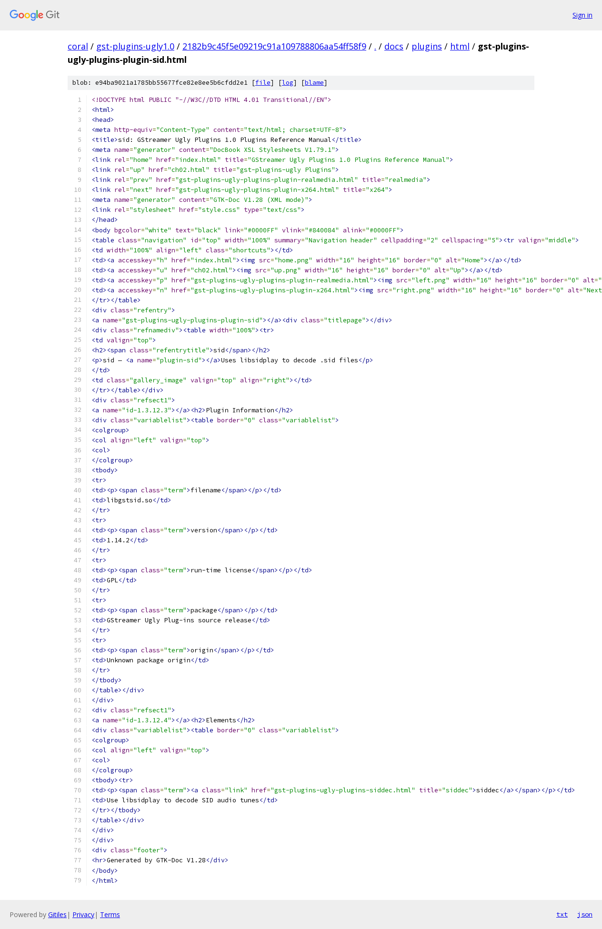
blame (314, 83)
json (584, 914)
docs (393, 46)
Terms (110, 914)
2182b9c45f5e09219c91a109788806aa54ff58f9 (274, 46)
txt (562, 914)
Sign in (582, 15)
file (263, 83)
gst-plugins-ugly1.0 (135, 46)
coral (78, 46)
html (460, 46)
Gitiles (57, 914)
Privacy (83, 914)
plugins (426, 46)
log (287, 83)
